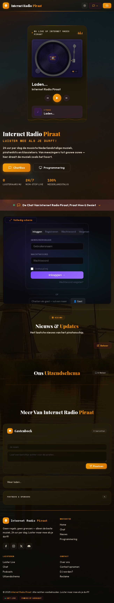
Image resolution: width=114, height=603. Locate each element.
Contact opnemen (69, 566)
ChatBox (16, 167)
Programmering (52, 167)
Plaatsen (96, 470)
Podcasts (8, 571)
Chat (62, 529)
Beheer (102, 349)
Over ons (65, 562)
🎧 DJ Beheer (100, 377)
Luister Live (9, 562)
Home (63, 524)
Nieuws (63, 534)
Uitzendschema (11, 576)
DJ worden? (66, 571)
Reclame (64, 576)
